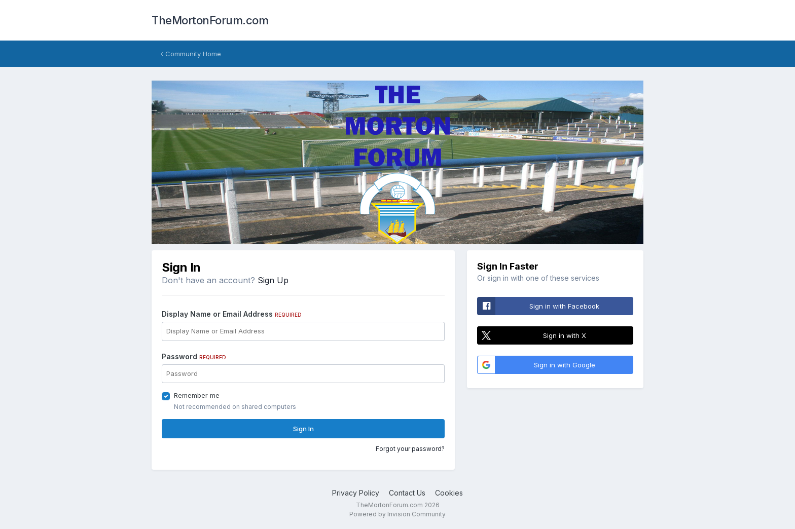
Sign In (303, 429)
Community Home (191, 54)
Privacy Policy (355, 492)
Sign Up (273, 280)
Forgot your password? (410, 448)
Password (194, 356)
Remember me (197, 395)
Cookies (449, 492)
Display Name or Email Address (232, 314)
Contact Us (407, 492)
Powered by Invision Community (397, 514)
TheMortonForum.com (210, 20)
